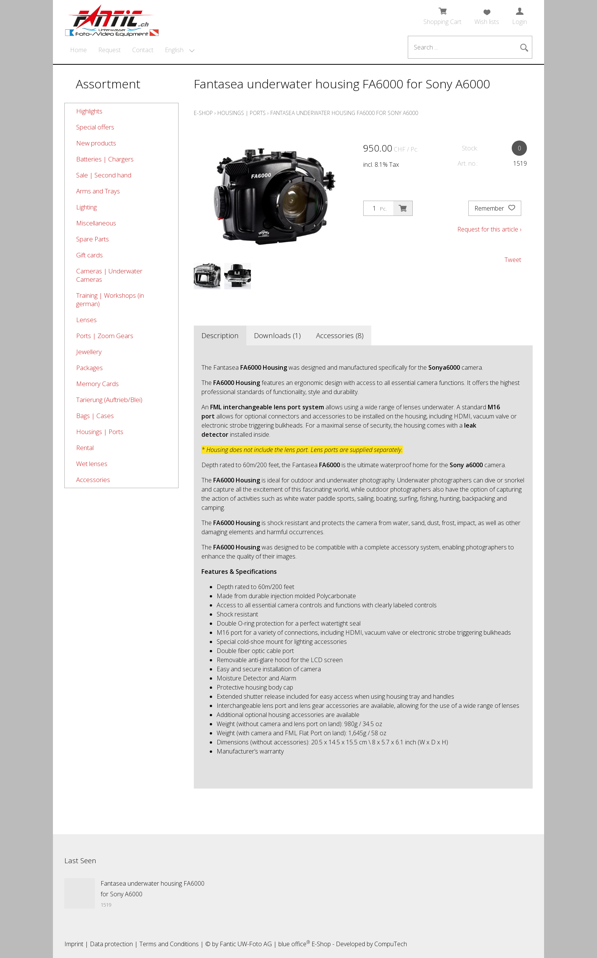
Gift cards (89, 255)
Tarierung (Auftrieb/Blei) (109, 399)
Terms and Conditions (169, 944)
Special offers (95, 127)
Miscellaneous (96, 223)
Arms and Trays (98, 191)
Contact (142, 50)
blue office (294, 944)
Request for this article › (489, 229)
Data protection (111, 944)
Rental (85, 447)
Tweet (512, 259)
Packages (89, 367)
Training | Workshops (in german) (110, 299)
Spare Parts (92, 239)
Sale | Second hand (103, 175)
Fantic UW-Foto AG (246, 944)
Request (109, 50)
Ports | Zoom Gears (104, 335)
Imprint (73, 944)
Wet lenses (91, 463)
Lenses (86, 319)
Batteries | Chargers (105, 159)
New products (96, 143)
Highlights (89, 111)
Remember (494, 208)
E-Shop (203, 113)
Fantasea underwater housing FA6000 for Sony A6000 (344, 113)
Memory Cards (97, 383)
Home (78, 50)
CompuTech (390, 944)
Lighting (86, 207)
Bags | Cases (95, 415)
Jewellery (89, 351)
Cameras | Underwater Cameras (109, 275)
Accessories (93, 479)
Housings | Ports (99, 431)
